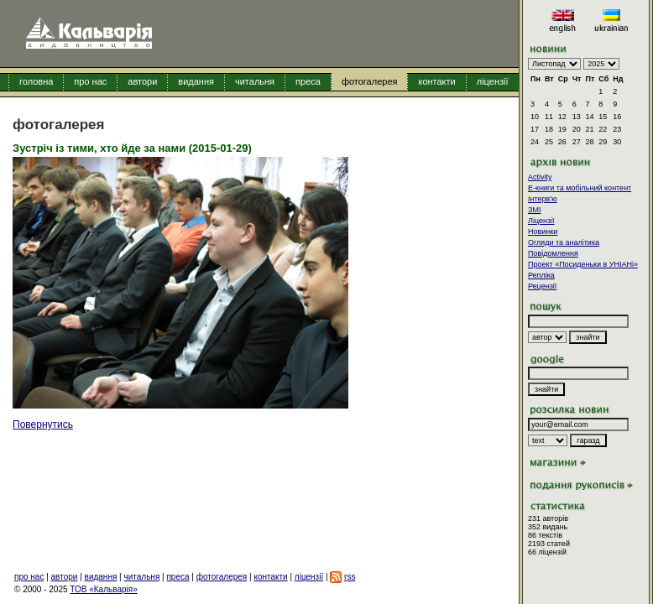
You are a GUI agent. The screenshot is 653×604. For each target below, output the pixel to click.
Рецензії (542, 286)
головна (36, 81)
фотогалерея (370, 81)
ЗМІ (534, 210)
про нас (90, 81)
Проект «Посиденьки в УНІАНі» (583, 264)
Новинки (542, 231)
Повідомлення (553, 253)
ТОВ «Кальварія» (103, 589)
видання (196, 81)
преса (308, 81)
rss (349, 576)
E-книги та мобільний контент (579, 188)
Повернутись (43, 424)
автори (142, 81)
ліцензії (493, 81)
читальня (254, 81)
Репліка (541, 275)
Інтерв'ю (542, 199)
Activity (540, 177)
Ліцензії (541, 220)
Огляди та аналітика (563, 242)
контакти (436, 81)
